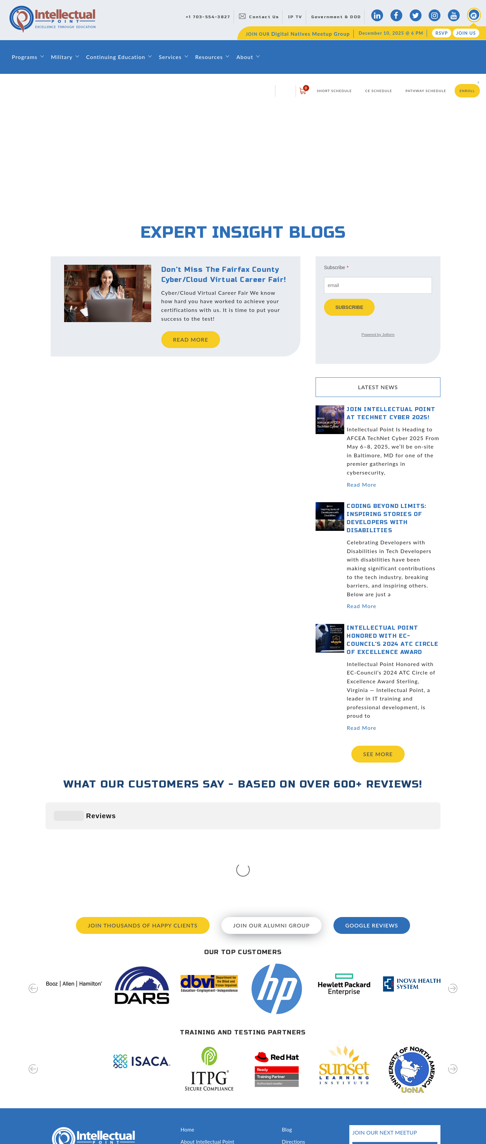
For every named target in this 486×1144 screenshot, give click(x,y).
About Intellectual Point (207, 1040)
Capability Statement (204, 1112)
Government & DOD (336, 17)
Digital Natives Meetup (308, 1052)
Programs (24, 57)
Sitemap (55, 1124)
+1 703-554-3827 (208, 17)
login (285, 90)
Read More (361, 484)
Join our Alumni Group (271, 824)
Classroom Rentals (201, 1100)
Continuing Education (115, 57)
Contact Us (264, 17)
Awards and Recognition (208, 1088)
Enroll (467, 91)
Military (62, 57)
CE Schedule (378, 91)
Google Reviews (371, 824)
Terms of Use (120, 1124)
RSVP (441, 33)
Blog (287, 1028)
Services (170, 57)
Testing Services (300, 1088)
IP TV (295, 17)
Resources (209, 57)
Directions (293, 1040)
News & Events (299, 1064)
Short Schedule (334, 91)
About (244, 57)
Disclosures (295, 1100)
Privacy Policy (84, 1124)
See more (378, 754)
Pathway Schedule (425, 91)
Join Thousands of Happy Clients (142, 824)
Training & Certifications (208, 1077)
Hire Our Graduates (304, 1077)
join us (417, 1085)
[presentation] (33, 891)
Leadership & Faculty (204, 1052)
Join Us (466, 33)
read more (191, 339)
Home (187, 1028)
